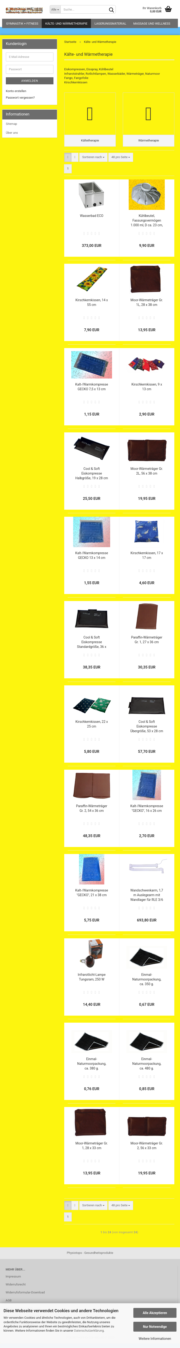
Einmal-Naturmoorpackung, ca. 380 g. (91, 1068)
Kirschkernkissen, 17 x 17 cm (147, 560)
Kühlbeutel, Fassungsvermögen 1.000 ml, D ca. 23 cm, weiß (147, 225)
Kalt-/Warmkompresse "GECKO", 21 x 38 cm (91, 897)
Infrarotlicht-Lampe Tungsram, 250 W (92, 981)
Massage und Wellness (151, 23)
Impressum (13, 1281)
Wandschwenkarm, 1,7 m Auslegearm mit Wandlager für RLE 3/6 (146, 899)
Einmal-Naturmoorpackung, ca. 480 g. (146, 1068)
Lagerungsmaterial (110, 23)
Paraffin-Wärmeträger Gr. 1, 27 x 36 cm (146, 644)
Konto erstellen (16, 91)
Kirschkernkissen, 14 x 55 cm (91, 307)
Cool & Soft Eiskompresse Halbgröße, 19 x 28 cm (91, 477)
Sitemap (11, 124)
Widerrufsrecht (16, 1289)
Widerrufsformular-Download (25, 1297)
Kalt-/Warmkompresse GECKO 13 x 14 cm (91, 560)
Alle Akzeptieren (155, 1313)
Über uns (12, 132)
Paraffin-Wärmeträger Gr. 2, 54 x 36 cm (91, 813)
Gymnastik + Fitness (22, 23)
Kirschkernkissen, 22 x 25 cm (91, 728)
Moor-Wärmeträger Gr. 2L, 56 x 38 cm (147, 475)
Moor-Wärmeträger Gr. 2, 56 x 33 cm (147, 1150)
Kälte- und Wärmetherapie (66, 23)
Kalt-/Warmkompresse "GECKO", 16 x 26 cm (146, 813)
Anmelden (29, 80)
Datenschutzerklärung (89, 1330)
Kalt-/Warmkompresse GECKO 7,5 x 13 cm (91, 391)
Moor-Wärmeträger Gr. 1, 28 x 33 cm (91, 1150)
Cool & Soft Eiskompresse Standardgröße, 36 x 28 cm (91, 647)
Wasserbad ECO (91, 220)
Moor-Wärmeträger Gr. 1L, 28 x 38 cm (147, 307)
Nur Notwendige (155, 1327)
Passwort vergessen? (20, 97)
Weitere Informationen (155, 1339)
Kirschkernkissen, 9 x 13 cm (146, 391)
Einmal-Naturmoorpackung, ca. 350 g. (146, 983)
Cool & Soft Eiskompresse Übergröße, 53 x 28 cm (146, 730)
